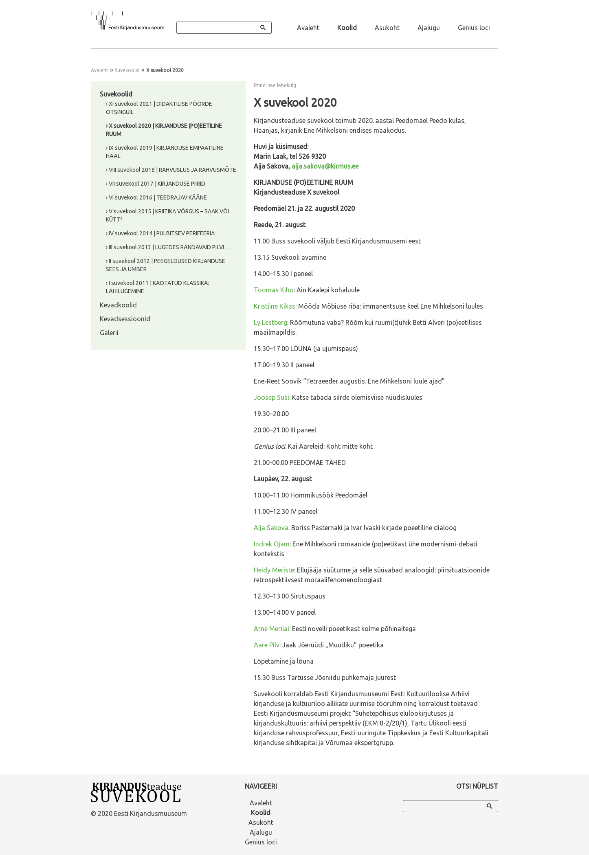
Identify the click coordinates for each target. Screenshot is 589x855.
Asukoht (387, 27)
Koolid (347, 27)
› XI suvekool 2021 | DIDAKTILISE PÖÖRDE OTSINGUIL (159, 108)
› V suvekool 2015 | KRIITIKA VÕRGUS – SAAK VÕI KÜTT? (167, 215)
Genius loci (474, 27)
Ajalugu (429, 27)
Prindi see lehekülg (275, 85)
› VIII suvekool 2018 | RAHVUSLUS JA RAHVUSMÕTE (171, 170)
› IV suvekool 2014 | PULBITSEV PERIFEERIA (160, 233)
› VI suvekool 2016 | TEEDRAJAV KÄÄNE (156, 197)
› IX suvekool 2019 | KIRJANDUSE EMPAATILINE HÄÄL (165, 152)
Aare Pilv (266, 645)
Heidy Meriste (274, 570)
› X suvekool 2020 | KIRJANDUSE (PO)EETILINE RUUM (164, 130)
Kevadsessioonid (125, 318)
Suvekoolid (127, 70)
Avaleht (308, 27)
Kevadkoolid (118, 305)
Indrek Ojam (272, 544)
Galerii (109, 332)
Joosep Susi (271, 397)
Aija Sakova (271, 527)
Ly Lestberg (270, 322)
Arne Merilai (271, 628)
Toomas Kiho (274, 290)
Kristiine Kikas (274, 306)
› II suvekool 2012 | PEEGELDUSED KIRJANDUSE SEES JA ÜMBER (165, 265)
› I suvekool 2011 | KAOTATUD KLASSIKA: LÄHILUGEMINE (157, 287)
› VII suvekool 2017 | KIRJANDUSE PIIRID (155, 183)
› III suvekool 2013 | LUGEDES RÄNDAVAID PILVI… (168, 247)
